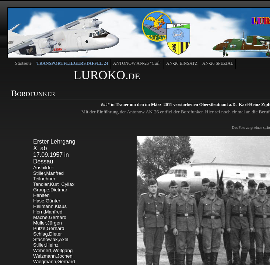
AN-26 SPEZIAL (217, 63)
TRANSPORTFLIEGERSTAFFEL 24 (72, 63)
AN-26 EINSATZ (181, 63)
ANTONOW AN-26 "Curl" (137, 63)
